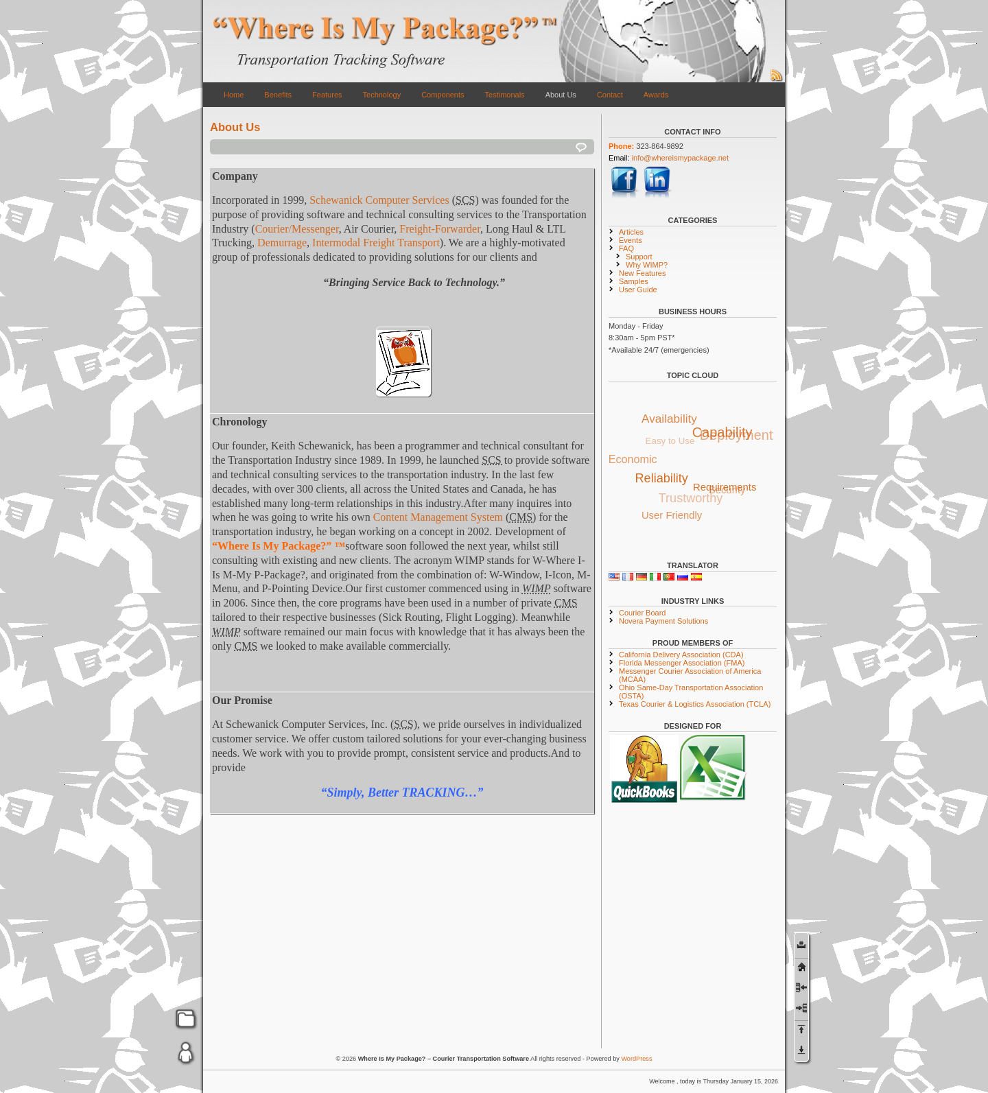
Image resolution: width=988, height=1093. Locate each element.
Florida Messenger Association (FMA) (681, 663)
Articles (631, 232)
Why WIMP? (647, 265)
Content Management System (438, 517)
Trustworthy (689, 500)
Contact (610, 95)
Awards (656, 95)
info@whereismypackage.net (680, 158)
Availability (670, 418)
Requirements (726, 485)
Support (639, 256)
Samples (633, 281)
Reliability (663, 476)
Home (234, 95)
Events (630, 240)
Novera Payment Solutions (663, 621)
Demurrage (282, 242)
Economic (633, 460)
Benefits (278, 95)
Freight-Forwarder (439, 229)
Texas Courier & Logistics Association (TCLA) (695, 704)
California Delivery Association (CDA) (681, 654)
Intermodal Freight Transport (376, 242)
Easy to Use (668, 442)
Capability (723, 430)
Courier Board (642, 613)
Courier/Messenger (297, 229)
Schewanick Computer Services (379, 200)
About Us (560, 95)
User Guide (638, 289)
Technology (382, 95)
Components (442, 95)
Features (327, 95)
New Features (642, 273)
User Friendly (672, 514)
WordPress (636, 1058)
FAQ (626, 248)
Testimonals (505, 95)
